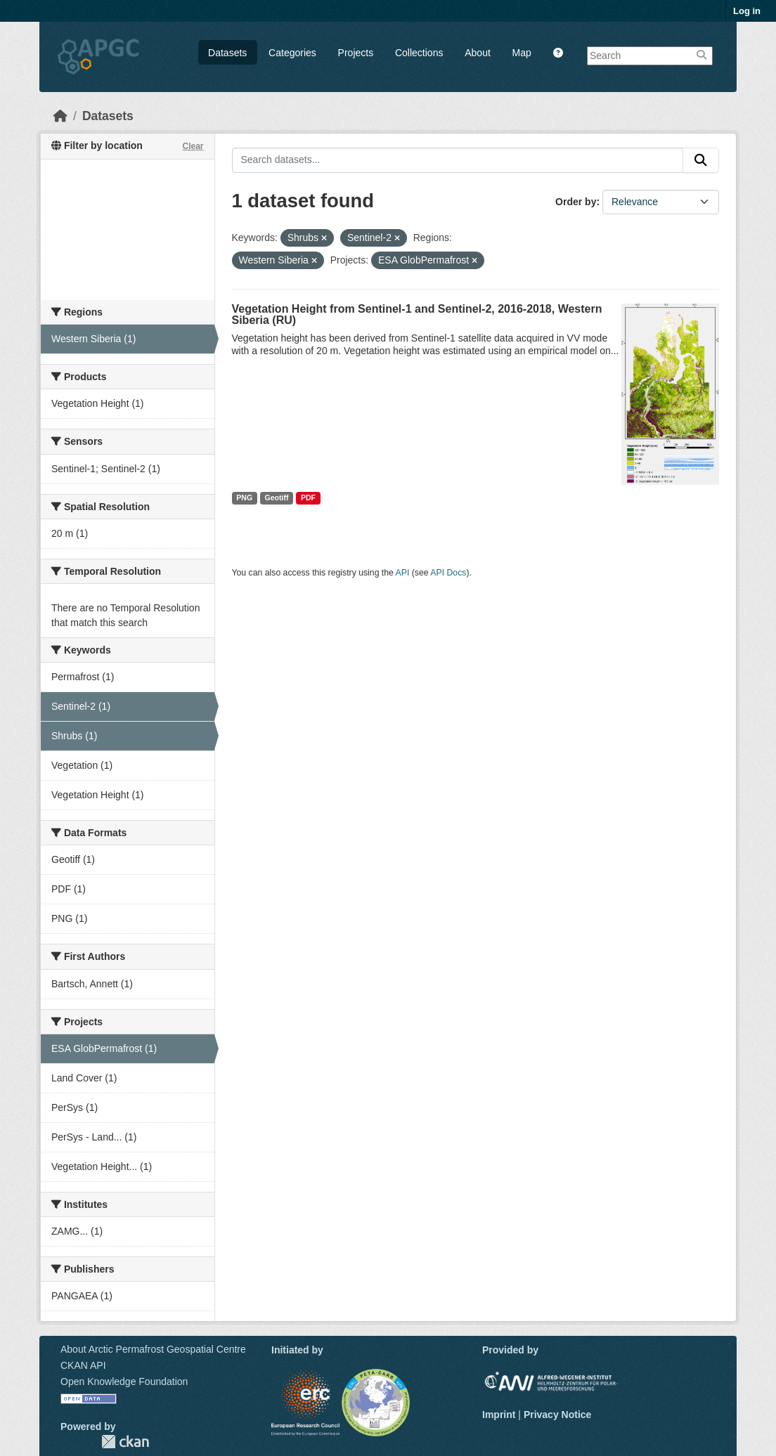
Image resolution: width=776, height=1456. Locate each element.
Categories (292, 52)
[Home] (60, 116)
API (403, 573)
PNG (244, 497)
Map (521, 52)
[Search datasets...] (458, 160)
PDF (308, 497)
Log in (747, 11)
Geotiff (277, 497)
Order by (575, 201)
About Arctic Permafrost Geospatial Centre (153, 1349)
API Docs (448, 573)
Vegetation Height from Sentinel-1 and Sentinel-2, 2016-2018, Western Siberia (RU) (417, 314)
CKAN (125, 1441)
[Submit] (701, 160)
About (478, 52)
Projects (356, 52)
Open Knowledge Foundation (124, 1381)
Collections (419, 52)
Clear (192, 146)
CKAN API (83, 1365)
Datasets (227, 52)
